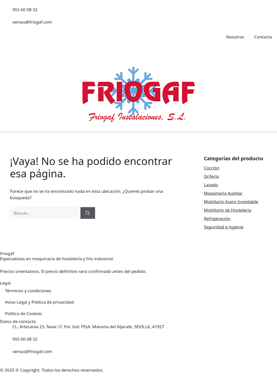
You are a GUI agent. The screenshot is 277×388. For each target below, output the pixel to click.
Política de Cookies (23, 313)
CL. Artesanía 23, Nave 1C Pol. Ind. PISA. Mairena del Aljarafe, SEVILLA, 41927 (88, 326)
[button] (138, 132)
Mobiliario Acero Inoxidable (231, 201)
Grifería (211, 176)
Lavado (211, 185)
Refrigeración (217, 218)
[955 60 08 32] (6, 12)
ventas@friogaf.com (32, 22)
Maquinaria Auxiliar (223, 193)
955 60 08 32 (24, 9)
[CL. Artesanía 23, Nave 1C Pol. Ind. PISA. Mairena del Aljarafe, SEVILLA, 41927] (6, 329)
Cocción (211, 168)
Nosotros (235, 37)
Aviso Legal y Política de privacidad (39, 302)
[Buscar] (87, 213)
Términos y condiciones (28, 290)
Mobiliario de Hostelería (227, 210)
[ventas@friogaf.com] (6, 25)
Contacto (263, 37)
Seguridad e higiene (223, 227)
